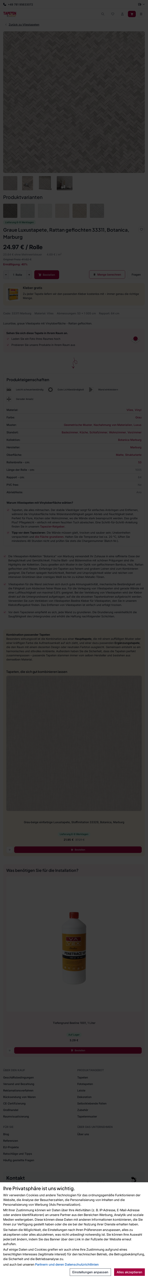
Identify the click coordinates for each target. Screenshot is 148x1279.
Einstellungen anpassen (90, 1272)
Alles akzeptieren (129, 1272)
